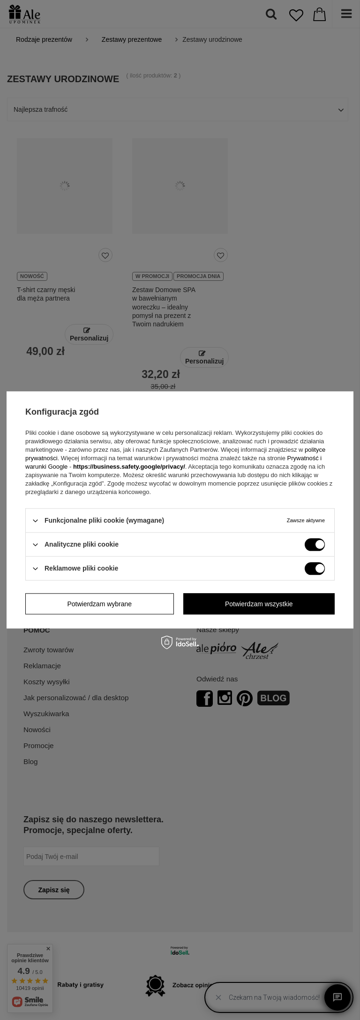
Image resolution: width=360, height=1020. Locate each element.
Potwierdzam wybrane (99, 604)
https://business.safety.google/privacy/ (129, 466)
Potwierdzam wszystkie (259, 604)
